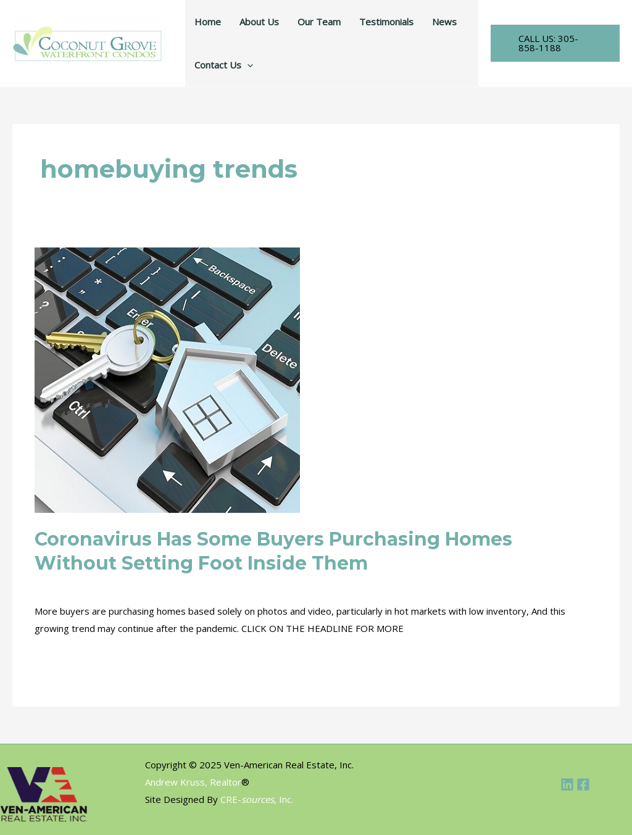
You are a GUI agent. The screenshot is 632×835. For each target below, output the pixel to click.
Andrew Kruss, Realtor (193, 782)
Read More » (62, 659)
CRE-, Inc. (256, 799)
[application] (247, 64)
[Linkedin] (567, 784)
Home (207, 21)
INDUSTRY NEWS (136, 585)
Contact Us (223, 64)
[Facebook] (583, 784)
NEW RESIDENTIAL (286, 585)
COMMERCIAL (64, 585)
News (444, 21)
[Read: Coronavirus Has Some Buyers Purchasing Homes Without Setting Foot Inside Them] (167, 379)
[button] (555, 43)
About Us (259, 21)
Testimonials (386, 21)
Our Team (319, 21)
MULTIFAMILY (209, 585)
